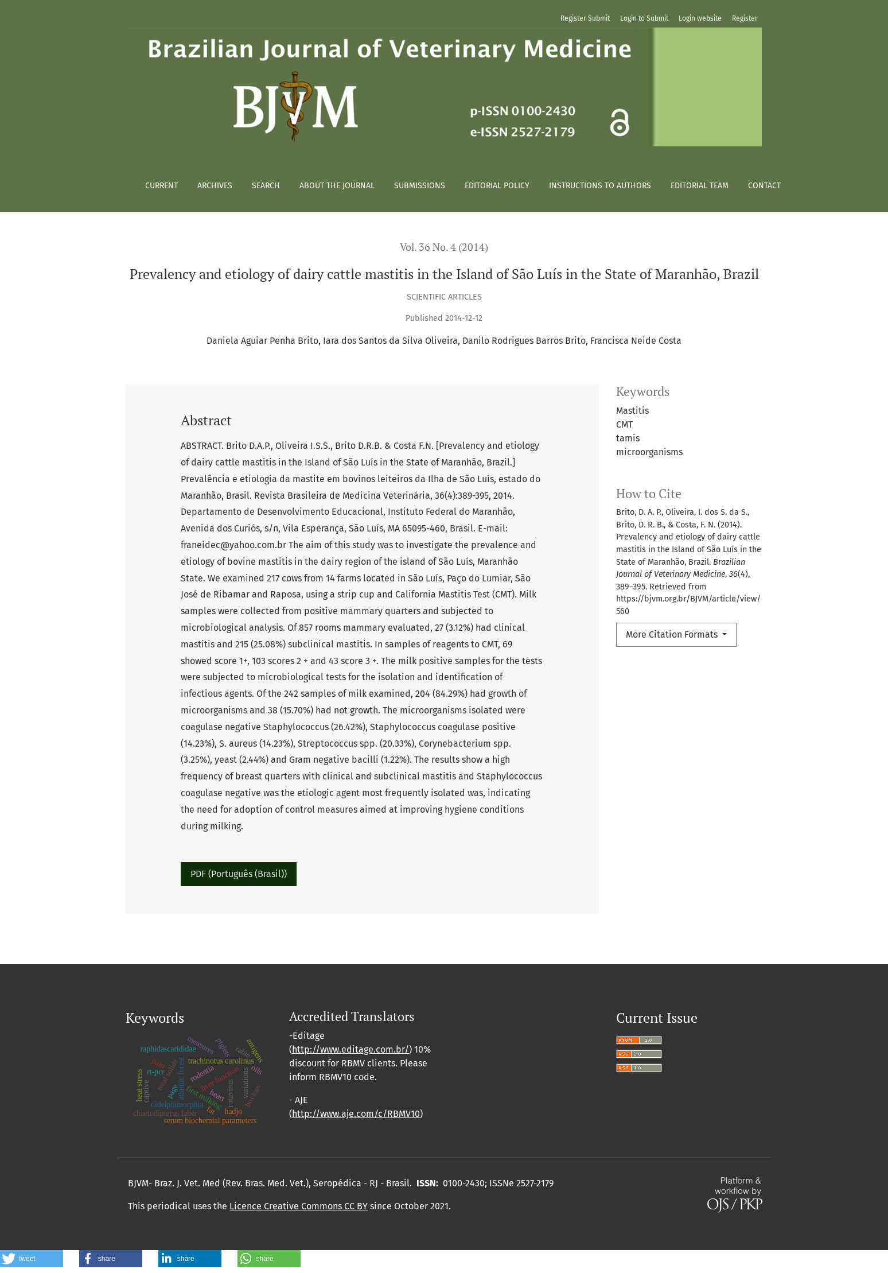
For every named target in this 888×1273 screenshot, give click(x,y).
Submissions (419, 186)
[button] (31, 1258)
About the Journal (337, 186)
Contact (764, 186)
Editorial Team (700, 186)
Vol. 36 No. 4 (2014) (444, 247)
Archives (214, 186)
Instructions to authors (600, 186)
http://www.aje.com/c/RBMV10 (356, 1113)
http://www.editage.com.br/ (350, 1049)
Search (266, 186)
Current (161, 186)
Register (745, 18)
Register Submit (585, 18)
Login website (700, 18)
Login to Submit (644, 18)
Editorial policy (497, 186)
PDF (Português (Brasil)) (238, 873)
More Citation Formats (673, 634)
